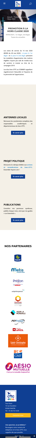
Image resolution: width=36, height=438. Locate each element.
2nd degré (26, 35)
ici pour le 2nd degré (18, 56)
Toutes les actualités (18, 37)
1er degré (18, 35)
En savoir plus (18, 133)
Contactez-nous (18, 415)
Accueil (9, 17)
